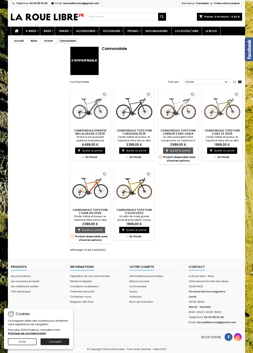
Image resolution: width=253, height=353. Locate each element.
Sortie (22, 342)
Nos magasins (157, 31)
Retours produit (139, 281)
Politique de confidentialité (27, 333)
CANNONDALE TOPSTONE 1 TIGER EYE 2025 (90, 211)
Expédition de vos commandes (90, 276)
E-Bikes (31, 31)
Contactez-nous (80, 297)
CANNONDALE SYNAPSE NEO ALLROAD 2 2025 (90, 132)
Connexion (202, 3)
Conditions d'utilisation (84, 286)
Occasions (111, 31)
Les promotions (21, 276)
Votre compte (141, 267)
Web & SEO (159, 349)
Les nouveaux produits (25, 281)
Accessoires (85, 31)
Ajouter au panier (90, 150)
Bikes (47, 31)
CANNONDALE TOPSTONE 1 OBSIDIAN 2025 (134, 132)
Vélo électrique (21, 291)
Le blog (211, 31)
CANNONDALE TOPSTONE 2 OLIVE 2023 (134, 211)
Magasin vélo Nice (82, 302)
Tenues (64, 31)
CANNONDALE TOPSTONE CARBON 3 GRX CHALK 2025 (178, 134)
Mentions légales (81, 281)
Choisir (206, 82)
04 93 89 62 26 (38, 3)
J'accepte (54, 342)
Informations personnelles (146, 276)
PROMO (132, 31)
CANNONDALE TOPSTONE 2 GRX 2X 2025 (222, 132)
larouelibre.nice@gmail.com (81, 3)
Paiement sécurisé (82, 291)
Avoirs (133, 291)
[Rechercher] (126, 17)
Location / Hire (186, 31)
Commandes (138, 286)
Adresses (135, 297)
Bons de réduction (141, 302)
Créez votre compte (227, 3)
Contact (197, 267)
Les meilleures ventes (25, 286)
